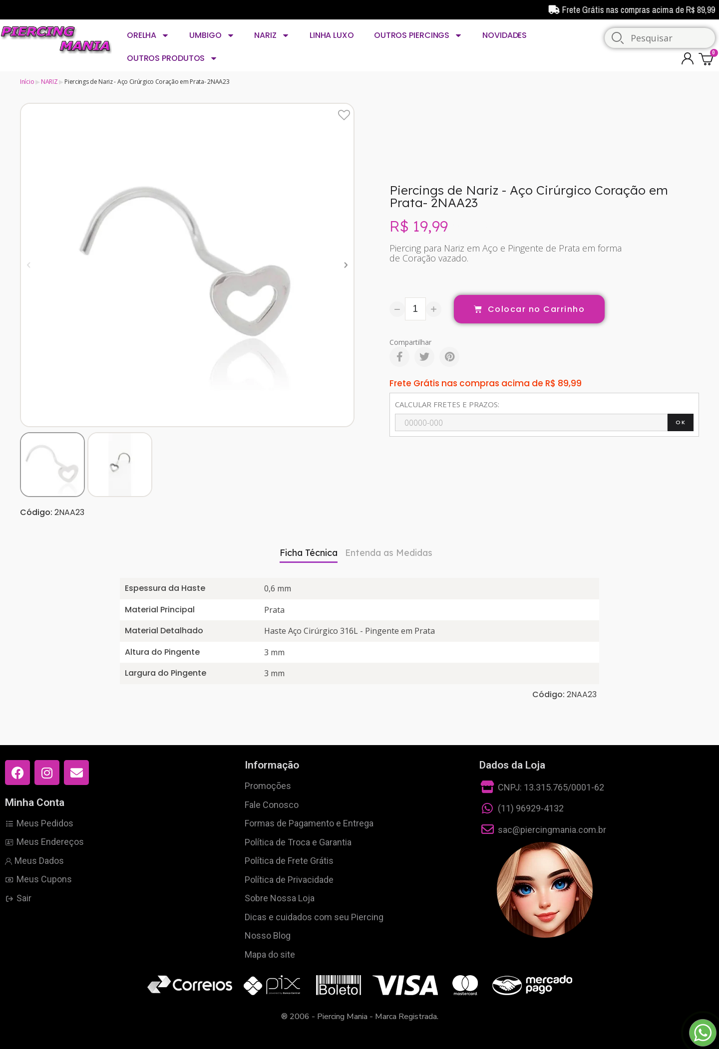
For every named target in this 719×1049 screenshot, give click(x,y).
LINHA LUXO (332, 35)
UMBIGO (211, 35)
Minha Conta (34, 802)
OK (681, 422)
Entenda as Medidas (388, 552)
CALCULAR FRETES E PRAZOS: (447, 404)
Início (27, 81)
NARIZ (271, 35)
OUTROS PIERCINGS (418, 35)
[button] (28, 264)
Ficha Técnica (309, 552)
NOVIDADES (504, 35)
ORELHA (148, 35)
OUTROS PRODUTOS (172, 58)
